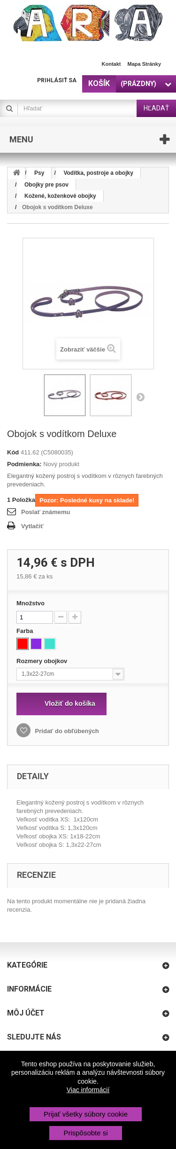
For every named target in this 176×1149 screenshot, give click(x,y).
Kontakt (111, 64)
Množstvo (30, 603)
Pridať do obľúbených (66, 731)
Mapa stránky (144, 64)
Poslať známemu (45, 512)
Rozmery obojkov (42, 660)
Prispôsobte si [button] (85, 1133)
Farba (25, 630)
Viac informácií (88, 1090)
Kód (13, 452)
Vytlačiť (32, 526)
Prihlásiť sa (57, 80)
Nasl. (140, 396)
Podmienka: (24, 464)
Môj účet (26, 1012)
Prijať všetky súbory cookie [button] (86, 1114)
